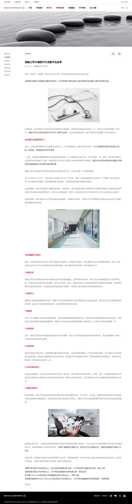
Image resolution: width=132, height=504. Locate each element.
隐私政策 (97, 496)
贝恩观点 (71, 8)
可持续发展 (60, 8)
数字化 (49, 8)
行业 (30, 8)
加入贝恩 (93, 8)
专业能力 (39, 8)
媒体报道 (7, 68)
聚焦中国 (7, 54)
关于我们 (82, 8)
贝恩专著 (7, 71)
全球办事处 (7, 2)
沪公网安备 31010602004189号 (49, 502)
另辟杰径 (7, 75)
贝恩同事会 (18, 2)
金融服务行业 (38, 66)
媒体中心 (27, 2)
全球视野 (7, 57)
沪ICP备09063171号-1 (34, 502)
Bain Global (124, 2)
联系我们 (36, 2)
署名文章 (7, 64)
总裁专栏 (7, 61)
